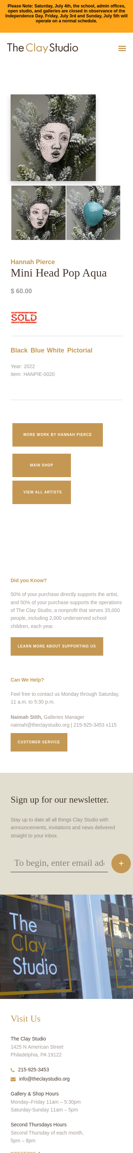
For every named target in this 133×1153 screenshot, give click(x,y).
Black (19, 350)
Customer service (39, 742)
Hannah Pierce (33, 262)
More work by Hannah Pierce (57, 435)
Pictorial (79, 350)
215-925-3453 (30, 1069)
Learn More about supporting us (57, 646)
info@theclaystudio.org (40, 1079)
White (55, 350)
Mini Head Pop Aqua (15, 66)
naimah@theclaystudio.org (40, 725)
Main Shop (42, 465)
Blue (37, 350)
